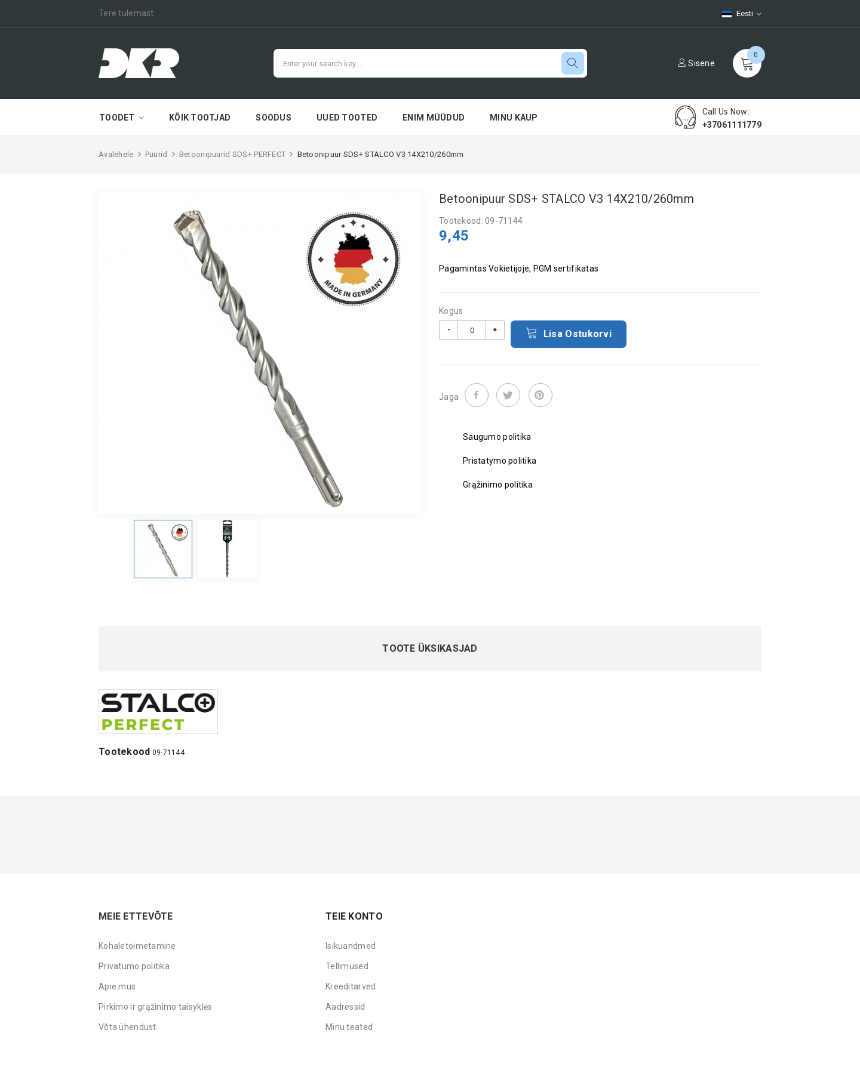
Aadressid (345, 1007)
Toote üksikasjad (429, 648)
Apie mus (117, 986)
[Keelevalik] (735, 13)
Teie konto (354, 916)
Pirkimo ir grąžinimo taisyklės (155, 1007)
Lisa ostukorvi (569, 333)
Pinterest (540, 395)
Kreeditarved (350, 986)
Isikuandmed (350, 946)
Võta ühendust (127, 1027)
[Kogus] (471, 330)
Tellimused (346, 966)
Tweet (508, 395)
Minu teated (349, 1027)
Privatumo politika (134, 966)
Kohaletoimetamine (137, 946)
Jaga (477, 395)
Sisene (696, 63)
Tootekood (124, 751)
